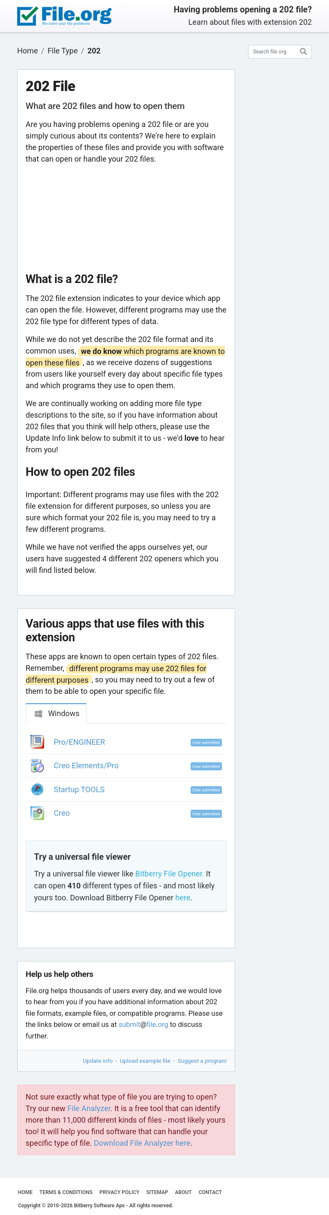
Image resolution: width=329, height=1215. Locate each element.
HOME (25, 1192)
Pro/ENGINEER (79, 741)
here (182, 897)
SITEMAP (157, 1192)
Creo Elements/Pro (86, 765)
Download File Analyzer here (142, 1142)
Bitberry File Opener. (169, 873)
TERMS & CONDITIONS (66, 1192)
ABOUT (183, 1192)
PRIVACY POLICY (119, 1192)
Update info (98, 1060)
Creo (62, 812)
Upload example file (145, 1060)
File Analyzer (88, 1108)
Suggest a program (202, 1060)
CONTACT (210, 1192)
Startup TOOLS (79, 789)
